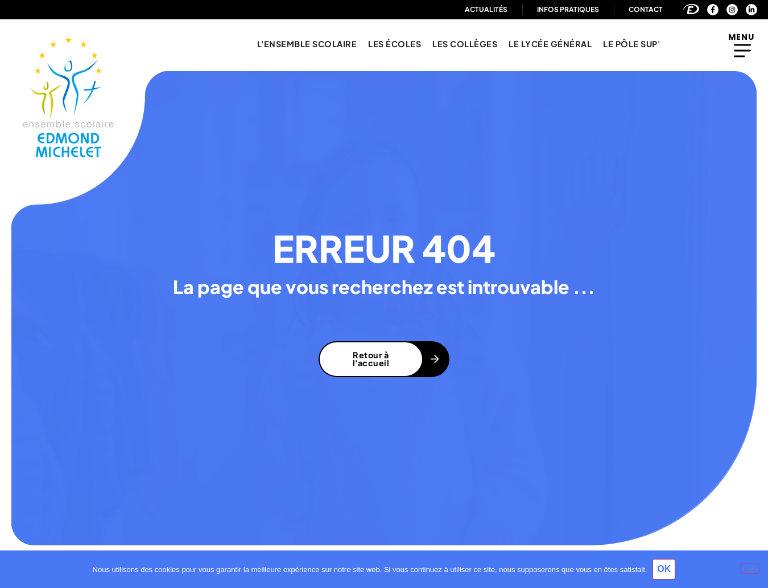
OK (664, 569)
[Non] (749, 569)
